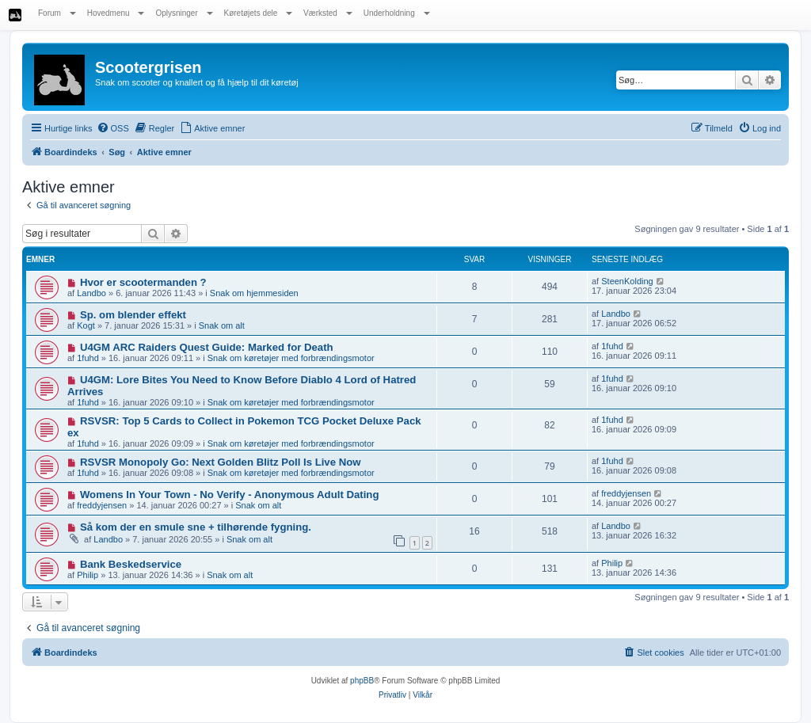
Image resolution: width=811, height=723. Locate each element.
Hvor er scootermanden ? (143, 282)
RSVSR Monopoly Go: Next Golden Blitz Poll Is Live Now (220, 462)
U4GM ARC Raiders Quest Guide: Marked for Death (206, 347)
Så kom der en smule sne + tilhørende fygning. (195, 527)
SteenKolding (627, 281)
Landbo (91, 293)
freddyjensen (102, 505)
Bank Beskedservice (130, 564)
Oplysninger (183, 13)
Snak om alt (222, 325)
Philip (87, 575)
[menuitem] (113, 128)
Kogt (86, 325)
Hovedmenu (116, 13)
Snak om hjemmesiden (254, 293)
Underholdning (397, 13)
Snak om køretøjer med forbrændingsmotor (291, 358)
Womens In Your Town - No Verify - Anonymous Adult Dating (229, 494)
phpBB (362, 680)
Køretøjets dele (258, 13)
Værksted (327, 13)
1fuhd (88, 358)
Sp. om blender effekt (133, 315)
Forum (57, 13)
